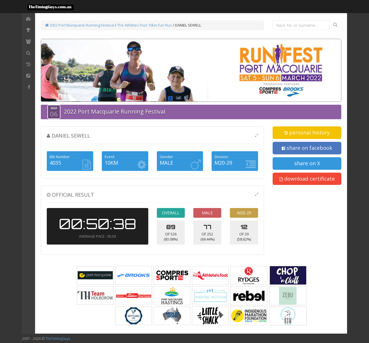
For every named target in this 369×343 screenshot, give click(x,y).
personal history (307, 132)
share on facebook (307, 147)
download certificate (307, 178)
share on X (307, 163)
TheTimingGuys (57, 338)
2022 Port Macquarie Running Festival (79, 25)
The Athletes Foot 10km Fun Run (144, 25)
